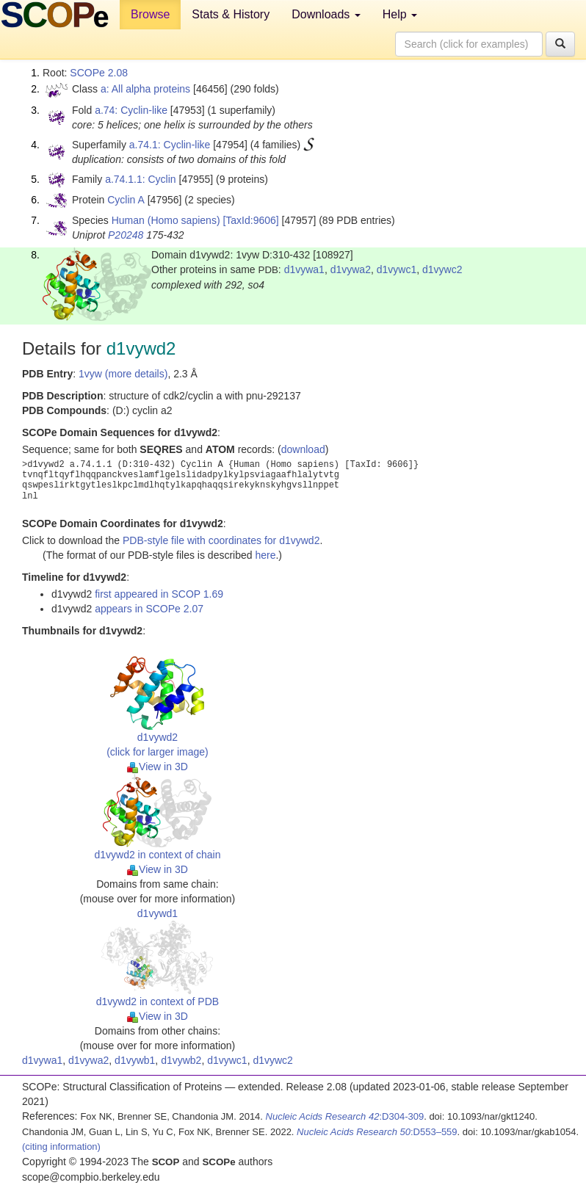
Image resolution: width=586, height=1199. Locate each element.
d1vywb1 (135, 1060)
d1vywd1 (157, 913)
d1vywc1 (396, 269)
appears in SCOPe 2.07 (149, 609)
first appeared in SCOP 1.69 (159, 594)
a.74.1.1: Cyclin (140, 179)
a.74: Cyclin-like (131, 110)
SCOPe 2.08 (99, 73)
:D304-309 (345, 1116)
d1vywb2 (181, 1060)
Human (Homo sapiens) (166, 220)
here (265, 555)
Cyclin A (126, 200)
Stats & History (231, 14)
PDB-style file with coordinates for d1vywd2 (221, 540)
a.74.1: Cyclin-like (170, 145)
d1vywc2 (442, 269)
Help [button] (400, 14)
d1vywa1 (304, 269)
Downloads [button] (326, 14)
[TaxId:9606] (250, 220)
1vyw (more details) (123, 374)
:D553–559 (377, 1131)
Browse (150, 14)
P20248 (125, 235)
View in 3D (157, 766)
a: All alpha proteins (145, 89)
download (303, 449)
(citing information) (61, 1146)
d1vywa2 (350, 269)
